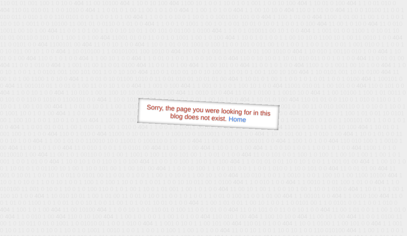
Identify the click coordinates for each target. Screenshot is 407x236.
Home (237, 119)
